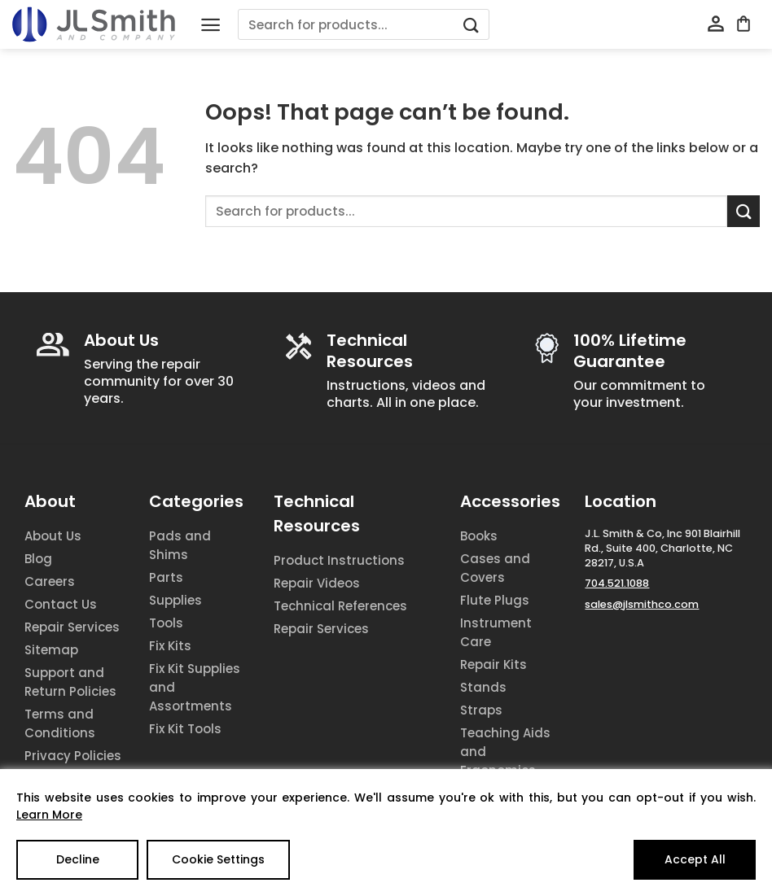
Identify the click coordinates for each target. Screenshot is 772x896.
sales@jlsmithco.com (642, 604)
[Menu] (211, 24)
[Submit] (471, 25)
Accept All (695, 859)
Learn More (49, 814)
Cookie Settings (218, 859)
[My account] (716, 24)
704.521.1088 (617, 583)
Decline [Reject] (77, 859)
